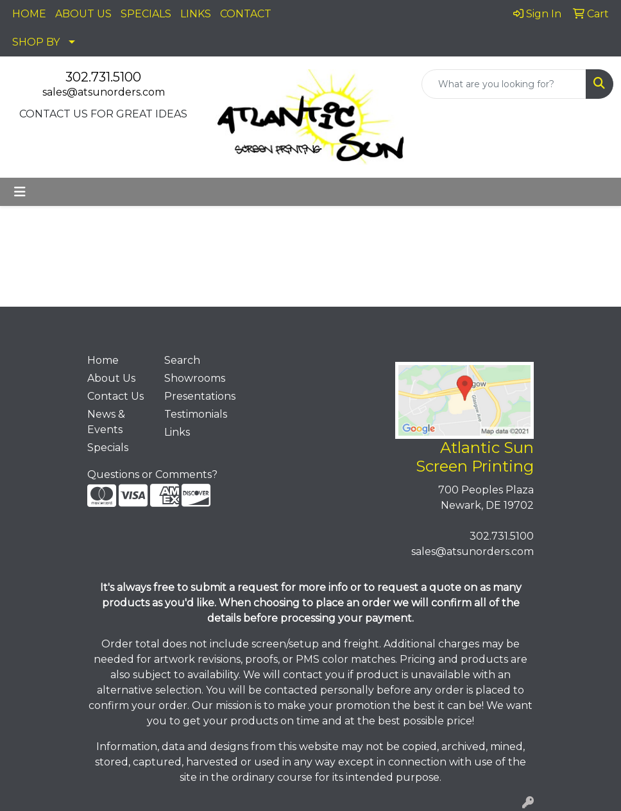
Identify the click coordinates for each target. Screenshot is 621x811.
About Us (111, 378)
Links (177, 432)
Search (182, 360)
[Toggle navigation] (19, 192)
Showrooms (194, 378)
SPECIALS (146, 14)
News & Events (106, 422)
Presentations (195, 396)
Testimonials (195, 414)
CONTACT (245, 14)
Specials (107, 447)
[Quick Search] (503, 84)
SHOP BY (36, 42)
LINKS (195, 14)
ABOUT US (83, 14)
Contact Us (115, 396)
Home (103, 360)
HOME (29, 14)
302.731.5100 (103, 77)
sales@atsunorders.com (103, 92)
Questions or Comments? (152, 474)
